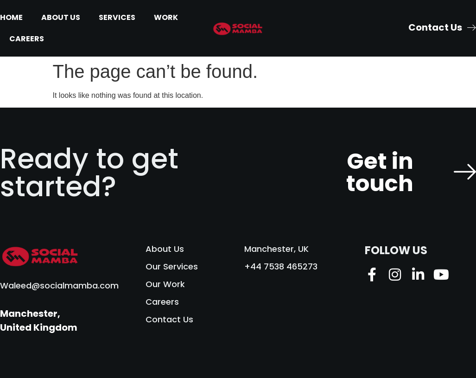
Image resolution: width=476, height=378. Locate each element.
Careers (26, 38)
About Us (60, 17)
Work (166, 17)
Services (117, 17)
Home (11, 17)
